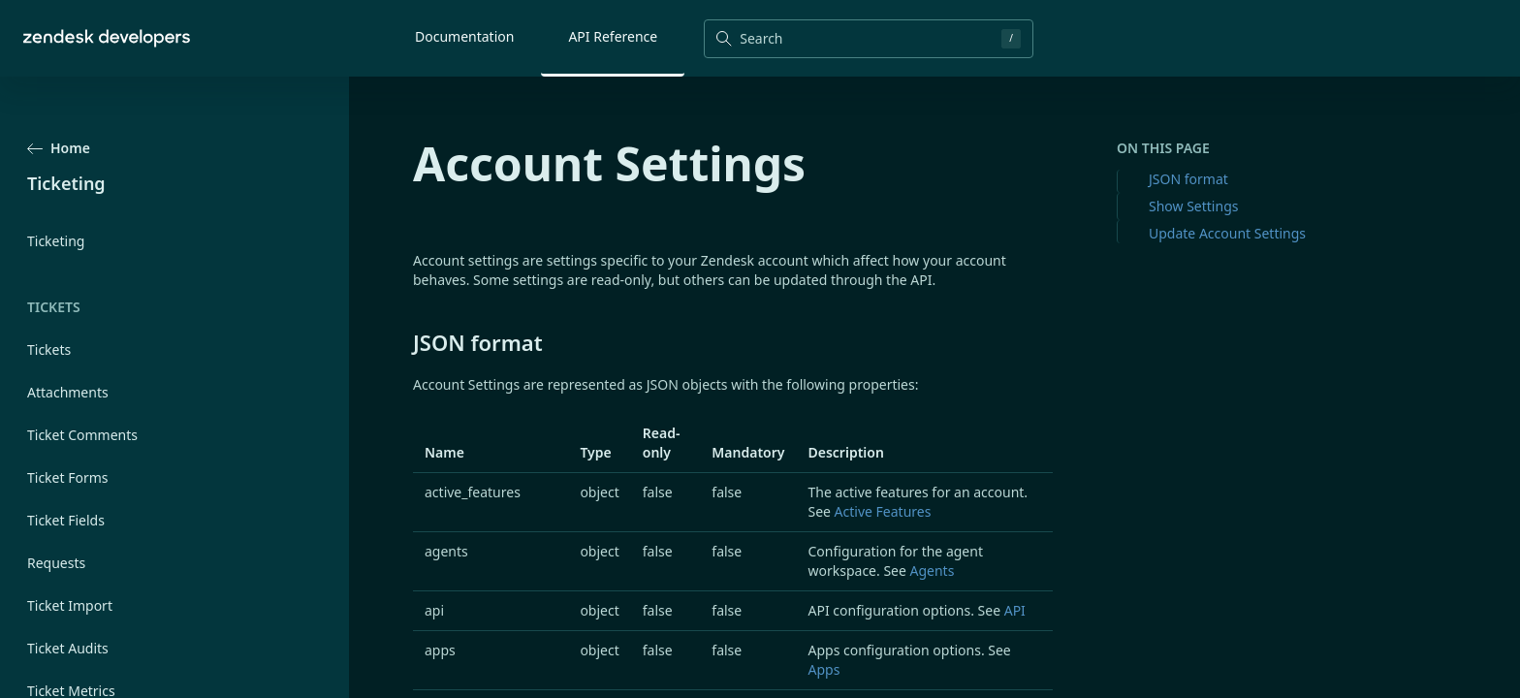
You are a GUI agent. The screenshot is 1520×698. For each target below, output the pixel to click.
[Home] (106, 38)
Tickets (49, 349)
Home (58, 148)
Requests (56, 563)
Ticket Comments (82, 435)
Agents (932, 570)
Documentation (464, 36)
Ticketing (55, 241)
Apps (823, 669)
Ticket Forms (68, 477)
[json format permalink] (403, 342)
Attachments (68, 392)
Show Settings (1193, 206)
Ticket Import (69, 605)
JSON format (1188, 179)
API (1015, 610)
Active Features (883, 511)
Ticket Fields (66, 520)
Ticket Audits (68, 648)
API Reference (612, 36)
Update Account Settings (1227, 233)
